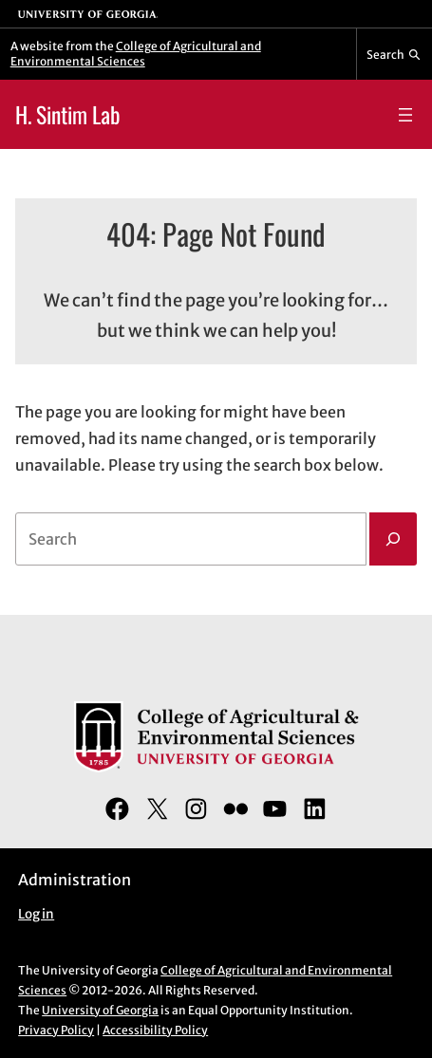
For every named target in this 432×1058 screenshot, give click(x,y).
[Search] (393, 539)
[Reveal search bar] (394, 54)
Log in (36, 914)
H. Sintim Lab (68, 114)
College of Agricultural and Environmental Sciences (135, 53)
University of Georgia (100, 1010)
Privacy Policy (56, 1030)
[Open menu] (405, 114)
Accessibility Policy (155, 1030)
